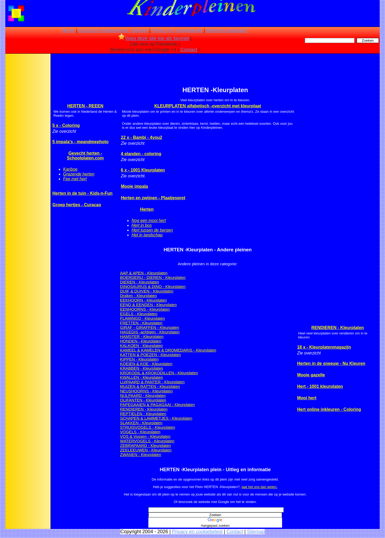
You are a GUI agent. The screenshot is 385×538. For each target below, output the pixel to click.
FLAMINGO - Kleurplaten (142, 318)
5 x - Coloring (66, 125)
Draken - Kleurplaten (138, 295)
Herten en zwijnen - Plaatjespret (153, 198)
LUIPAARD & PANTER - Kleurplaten (152, 382)
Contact (188, 49)
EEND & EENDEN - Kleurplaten (148, 304)
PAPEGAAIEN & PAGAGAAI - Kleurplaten (157, 404)
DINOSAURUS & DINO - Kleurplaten (153, 286)
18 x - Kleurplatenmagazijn (324, 347)
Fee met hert (75, 179)
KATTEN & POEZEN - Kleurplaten (150, 354)
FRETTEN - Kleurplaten (141, 323)
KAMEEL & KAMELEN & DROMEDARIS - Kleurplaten (168, 350)
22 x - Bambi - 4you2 (141, 137)
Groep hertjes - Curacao (76, 204)
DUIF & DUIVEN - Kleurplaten (146, 291)
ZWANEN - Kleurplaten (140, 454)
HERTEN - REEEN (85, 106)
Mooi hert (306, 398)
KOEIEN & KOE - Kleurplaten (146, 363)
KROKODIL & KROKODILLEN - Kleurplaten (159, 373)
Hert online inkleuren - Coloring (329, 409)
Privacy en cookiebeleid (177, 30)
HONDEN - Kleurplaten (140, 341)
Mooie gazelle (311, 375)
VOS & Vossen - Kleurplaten (145, 436)
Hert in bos (142, 225)
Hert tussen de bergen (152, 230)
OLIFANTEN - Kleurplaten (143, 400)
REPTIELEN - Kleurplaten (143, 413)
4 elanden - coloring (141, 153)
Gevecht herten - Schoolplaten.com (85, 155)
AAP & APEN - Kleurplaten (143, 273)
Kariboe (70, 169)
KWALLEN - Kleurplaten (141, 377)
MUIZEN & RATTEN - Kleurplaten (150, 386)
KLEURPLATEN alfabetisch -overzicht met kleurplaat (207, 106)
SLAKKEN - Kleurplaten (141, 422)
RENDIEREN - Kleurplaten (144, 409)
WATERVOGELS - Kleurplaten (147, 441)
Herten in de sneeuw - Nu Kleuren (331, 363)
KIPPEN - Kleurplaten (139, 359)
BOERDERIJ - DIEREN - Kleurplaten (153, 277)
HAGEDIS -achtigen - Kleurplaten (150, 332)
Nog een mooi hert (149, 220)
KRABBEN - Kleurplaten (141, 368)
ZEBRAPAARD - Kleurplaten (145, 445)
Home (68, 30)
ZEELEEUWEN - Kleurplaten (146, 450)
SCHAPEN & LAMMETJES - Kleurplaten (156, 418)
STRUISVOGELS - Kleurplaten (147, 427)
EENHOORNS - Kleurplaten (145, 309)
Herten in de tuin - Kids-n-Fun (82, 193)
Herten (147, 209)
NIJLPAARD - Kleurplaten (143, 395)
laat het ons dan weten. (260, 487)
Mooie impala (134, 186)
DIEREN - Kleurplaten (139, 282)
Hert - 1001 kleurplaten (320, 386)
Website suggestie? (227, 30)
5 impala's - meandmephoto (80, 141)
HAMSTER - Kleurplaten (142, 336)
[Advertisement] (27, 139)
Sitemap (256, 531)
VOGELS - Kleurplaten (140, 432)
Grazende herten (78, 174)
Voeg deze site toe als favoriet (153, 38)
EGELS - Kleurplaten (138, 313)
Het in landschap (147, 235)
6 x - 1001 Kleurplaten (143, 170)
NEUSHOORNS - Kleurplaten (146, 391)
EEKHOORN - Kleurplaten (143, 300)
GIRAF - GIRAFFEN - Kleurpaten (149, 327)
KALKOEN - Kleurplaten (141, 345)
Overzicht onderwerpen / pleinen (113, 30)
